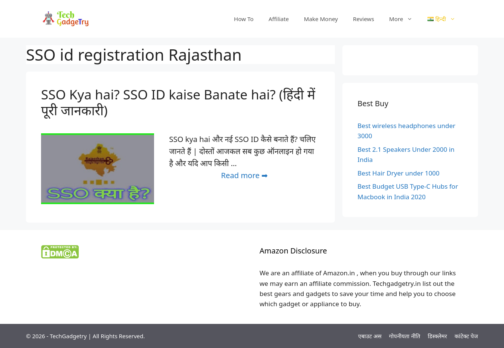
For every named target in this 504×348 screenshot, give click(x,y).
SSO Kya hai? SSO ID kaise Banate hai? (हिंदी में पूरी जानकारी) (178, 102)
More (404, 19)
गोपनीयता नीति (404, 336)
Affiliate (279, 19)
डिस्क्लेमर (437, 336)
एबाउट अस (370, 336)
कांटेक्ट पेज (466, 336)
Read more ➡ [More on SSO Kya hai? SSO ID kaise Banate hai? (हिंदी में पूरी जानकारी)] (244, 175)
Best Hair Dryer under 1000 (398, 173)
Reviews (363, 19)
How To (244, 19)
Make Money (321, 19)
